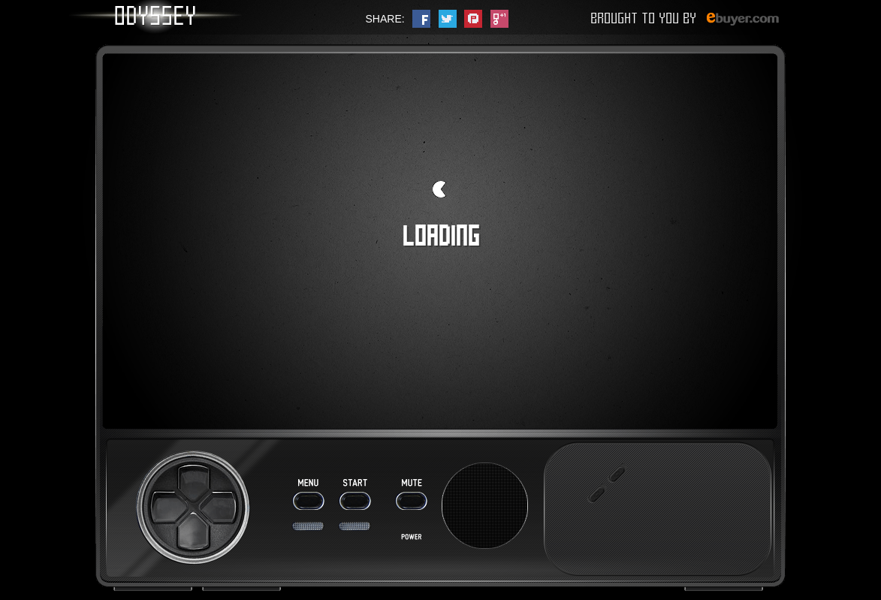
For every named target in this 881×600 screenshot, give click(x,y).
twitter (448, 19)
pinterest (473, 19)
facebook (421, 19)
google (499, 19)
